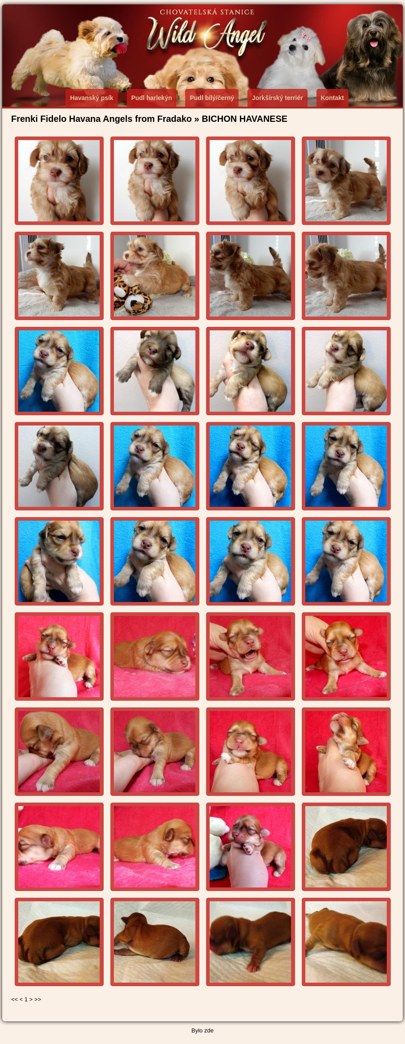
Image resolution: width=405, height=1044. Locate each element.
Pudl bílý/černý (212, 97)
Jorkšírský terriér (277, 97)
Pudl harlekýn (151, 97)
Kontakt (332, 97)
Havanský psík (91, 97)
